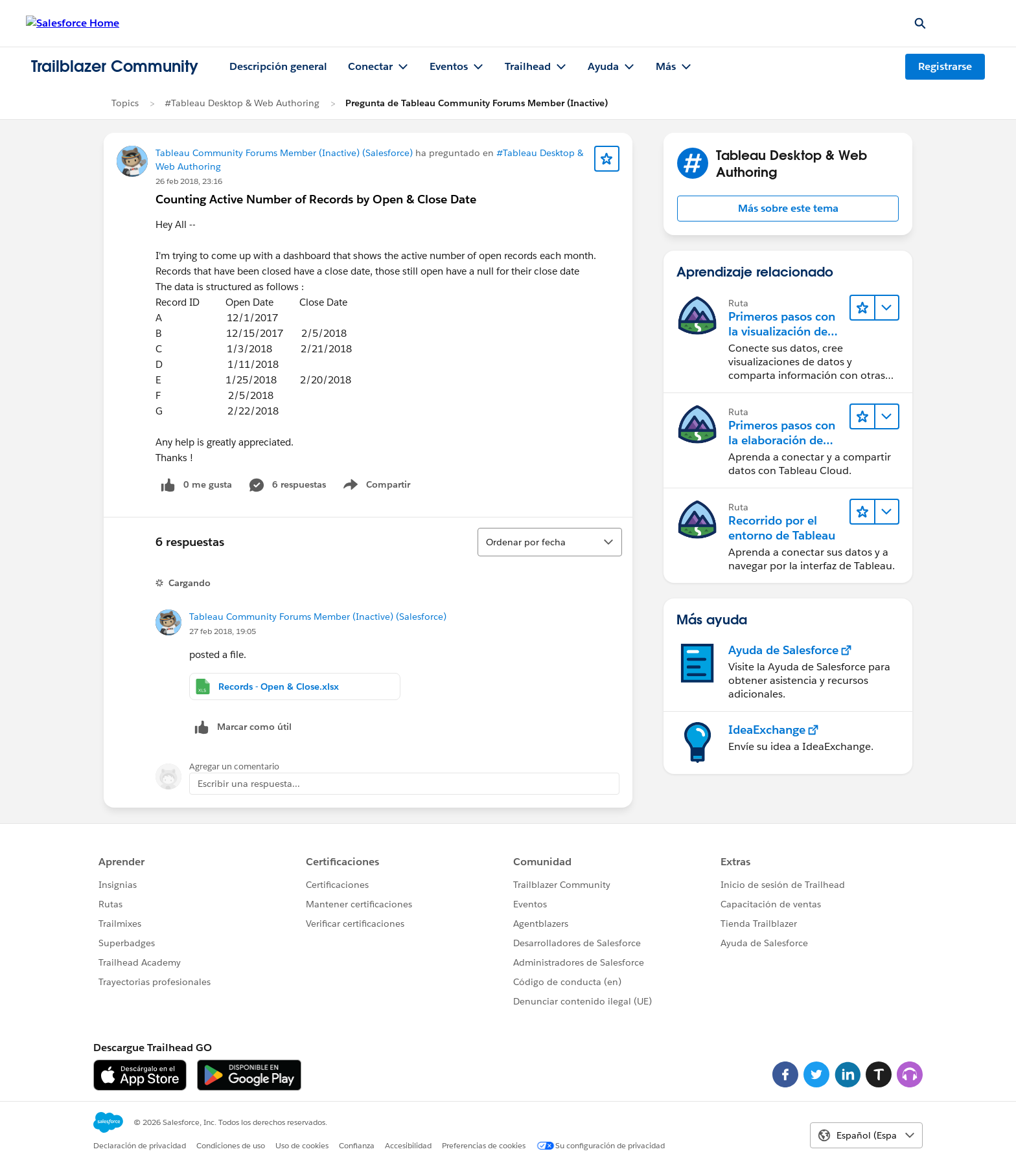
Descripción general (278, 66)
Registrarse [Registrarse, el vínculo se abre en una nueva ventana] (945, 66)
